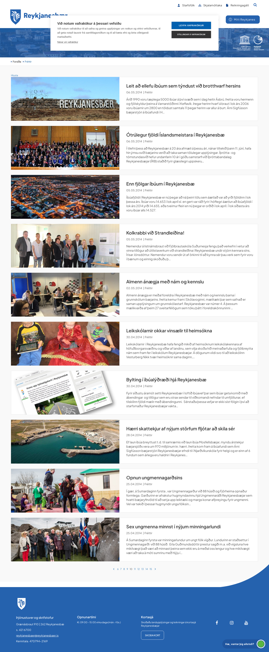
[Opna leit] (255, 5)
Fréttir (28, 61)
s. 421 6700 (23, 630)
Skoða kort (152, 635)
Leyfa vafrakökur (191, 25)
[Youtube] (246, 622)
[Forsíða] (39, 17)
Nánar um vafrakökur (67, 42)
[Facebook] (217, 622)
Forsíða (17, 61)
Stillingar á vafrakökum (191, 34)
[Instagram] (231, 622)
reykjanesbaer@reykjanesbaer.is (37, 635)
